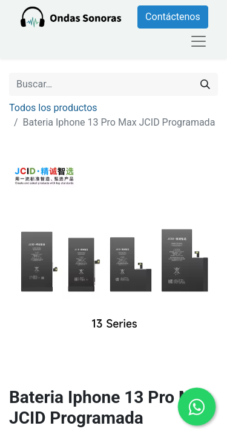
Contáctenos (172, 16)
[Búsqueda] (205, 84)
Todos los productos (53, 107)
